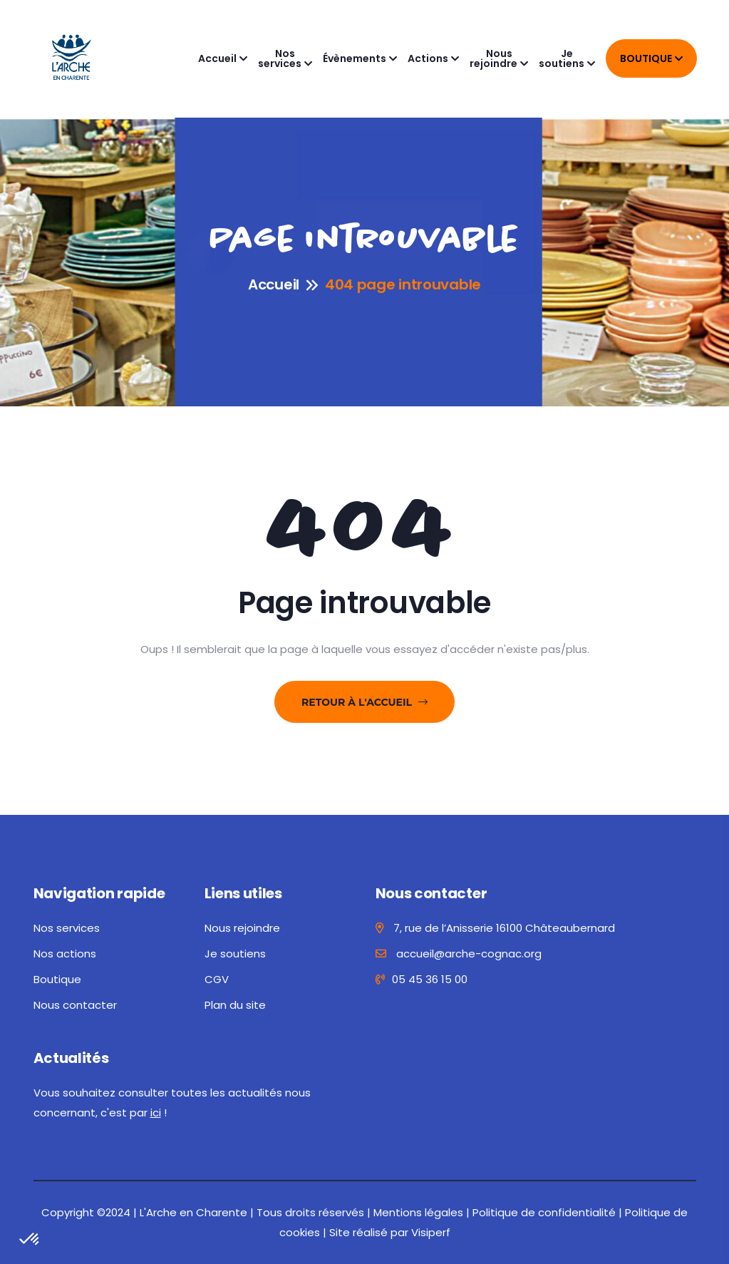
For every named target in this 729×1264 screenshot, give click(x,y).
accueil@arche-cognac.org (459, 953)
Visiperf (430, 1232)
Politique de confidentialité (544, 1212)
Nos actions (64, 953)
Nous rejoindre (493, 58)
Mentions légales (418, 1212)
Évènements (354, 58)
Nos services (279, 58)
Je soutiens (561, 58)
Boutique (646, 58)
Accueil (217, 58)
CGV (217, 979)
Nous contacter (75, 1004)
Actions (428, 58)
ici (155, 1112)
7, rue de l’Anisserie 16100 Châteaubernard (495, 927)
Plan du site (235, 1004)
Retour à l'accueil (364, 702)
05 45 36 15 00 (421, 979)
